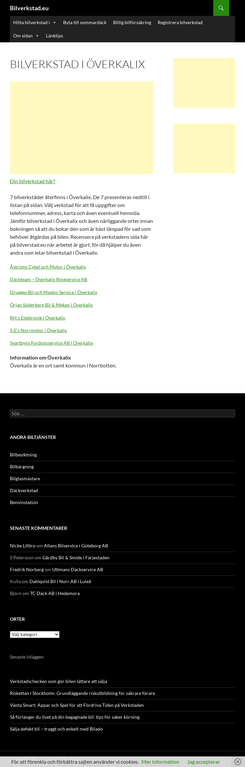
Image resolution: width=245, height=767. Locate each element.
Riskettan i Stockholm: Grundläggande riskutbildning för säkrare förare (82, 693)
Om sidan (26, 35)
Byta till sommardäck (84, 22)
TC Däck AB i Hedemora (55, 593)
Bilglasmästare (25, 478)
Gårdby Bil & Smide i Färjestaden (75, 557)
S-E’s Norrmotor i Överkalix (38, 330)
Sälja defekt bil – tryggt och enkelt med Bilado (56, 729)
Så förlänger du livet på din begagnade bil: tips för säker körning (75, 717)
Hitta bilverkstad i (35, 22)
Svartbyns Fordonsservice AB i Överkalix (51, 343)
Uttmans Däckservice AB (77, 569)
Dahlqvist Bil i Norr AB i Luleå (60, 581)
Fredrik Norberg (27, 569)
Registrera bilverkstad (180, 22)
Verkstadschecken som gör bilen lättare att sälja (58, 681)
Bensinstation (24, 502)
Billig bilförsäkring (132, 22)
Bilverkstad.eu (29, 8)
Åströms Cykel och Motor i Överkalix (48, 267)
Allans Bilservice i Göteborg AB (76, 545)
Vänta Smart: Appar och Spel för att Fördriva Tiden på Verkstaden (77, 705)
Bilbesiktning (23, 454)
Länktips (54, 35)
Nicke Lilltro (22, 545)
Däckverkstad (24, 490)
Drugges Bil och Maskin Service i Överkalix (53, 292)
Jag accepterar (203, 761)
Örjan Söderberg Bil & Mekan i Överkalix (51, 305)
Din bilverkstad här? (32, 181)
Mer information (160, 761)
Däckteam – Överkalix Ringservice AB (48, 279)
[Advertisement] (81, 127)
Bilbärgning (22, 466)
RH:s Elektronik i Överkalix (37, 317)
